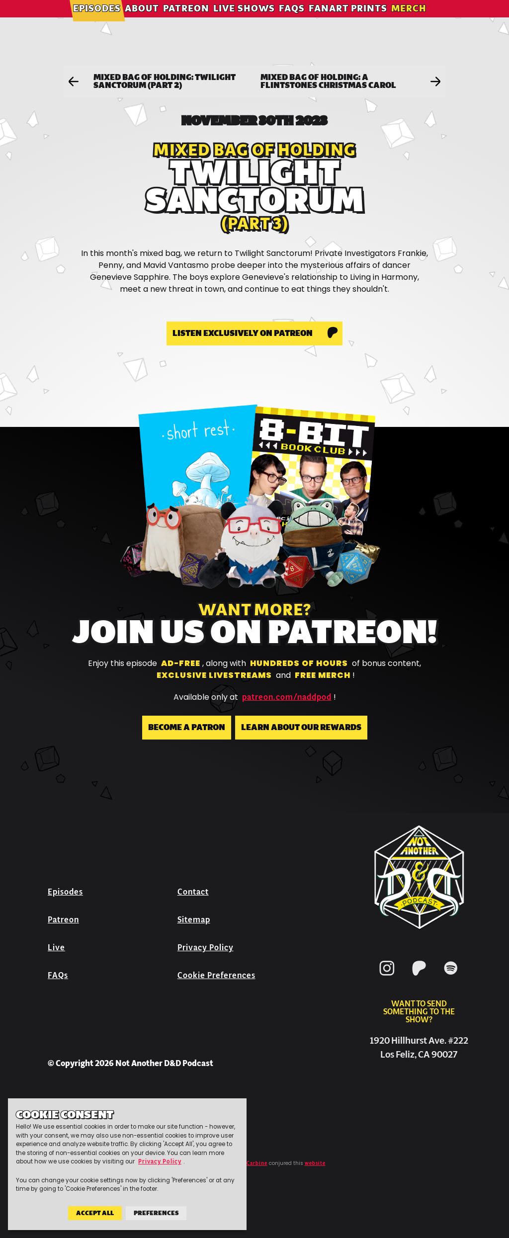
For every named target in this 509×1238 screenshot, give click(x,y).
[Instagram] (387, 977)
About (147, 22)
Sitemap (193, 919)
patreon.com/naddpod (287, 697)
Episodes (102, 22)
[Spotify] (451, 977)
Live (56, 947)
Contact (193, 892)
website (315, 1163)
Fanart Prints (353, 22)
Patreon (191, 22)
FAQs (297, 22)
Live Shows (249, 22)
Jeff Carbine (250, 1163)
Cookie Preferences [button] (216, 975)
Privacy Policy (205, 947)
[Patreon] (419, 977)
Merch (413, 22)
